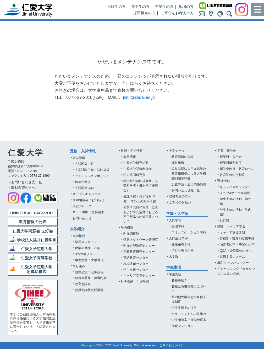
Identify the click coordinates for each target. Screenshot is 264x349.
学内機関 (127, 227)
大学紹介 (77, 229)
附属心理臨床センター (139, 246)
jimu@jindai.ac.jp (139, 97)
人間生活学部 (178, 238)
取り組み (79, 266)
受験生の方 (116, 7)
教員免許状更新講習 (89, 290)
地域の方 (186, 7)
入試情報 (79, 158)
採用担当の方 (144, 13)
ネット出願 (80, 212)
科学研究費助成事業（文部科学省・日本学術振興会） (140, 185)
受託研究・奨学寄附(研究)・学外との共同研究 (139, 199)
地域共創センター (135, 264)
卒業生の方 (164, 7)
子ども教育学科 (183, 250)
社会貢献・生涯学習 (135, 281)
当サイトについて (171, 345)
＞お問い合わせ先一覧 (25, 182)
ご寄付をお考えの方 (177, 13)
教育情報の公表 (183, 157)
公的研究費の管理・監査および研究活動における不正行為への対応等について (140, 214)
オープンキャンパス (87, 194)
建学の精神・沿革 (87, 248)
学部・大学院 (177, 214)
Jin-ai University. (122, 345)
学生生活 (173, 267)
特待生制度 (83, 182)
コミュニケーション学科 (189, 232)
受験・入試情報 (83, 151)
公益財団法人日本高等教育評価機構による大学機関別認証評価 (189, 173)
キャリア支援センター (139, 275)
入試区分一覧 (84, 164)
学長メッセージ (86, 242)
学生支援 (175, 274)
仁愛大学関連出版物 (137, 169)
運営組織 (178, 163)
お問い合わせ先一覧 (186, 190)
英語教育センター (135, 258)
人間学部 (175, 220)
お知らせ (98, 200)
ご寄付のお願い (180, 202)
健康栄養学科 (181, 244)
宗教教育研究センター (139, 252)
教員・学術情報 (132, 151)
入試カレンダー (84, 206)
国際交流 (81, 272)
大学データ (177, 151)
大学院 (173, 256)
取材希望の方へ (180, 196)
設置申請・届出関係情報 (189, 184)
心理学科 (178, 226)
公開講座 (97, 272)
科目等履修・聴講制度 (90, 278)
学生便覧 (81, 260)
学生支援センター (135, 270)
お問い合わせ (82, 218)
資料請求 (98, 212)
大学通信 (97, 260)
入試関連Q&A (84, 188)
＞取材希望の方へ (21, 188)
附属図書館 (131, 233)
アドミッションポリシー (92, 176)
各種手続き (179, 280)
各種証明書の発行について (189, 288)
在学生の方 (140, 7)
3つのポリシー (85, 254)
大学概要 (79, 236)
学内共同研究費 (134, 175)
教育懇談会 (83, 284)
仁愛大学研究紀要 (135, 163)
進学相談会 (80, 200)
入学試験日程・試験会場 (92, 170)
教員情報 (129, 157)
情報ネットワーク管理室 (140, 239)
